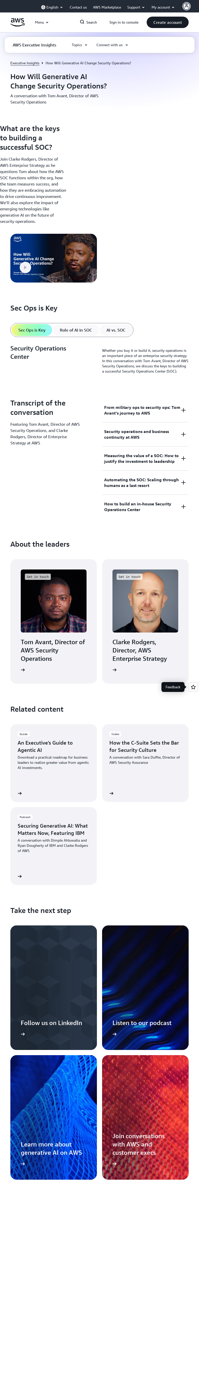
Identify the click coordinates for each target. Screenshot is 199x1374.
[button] (168, 22)
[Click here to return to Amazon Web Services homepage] (17, 25)
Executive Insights (24, 63)
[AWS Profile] (186, 6)
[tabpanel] (99, 360)
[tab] (32, 330)
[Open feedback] (193, 687)
